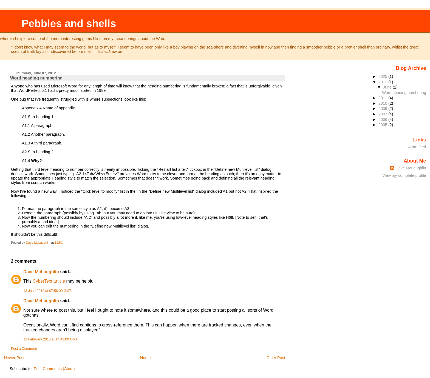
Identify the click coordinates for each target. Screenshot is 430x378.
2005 (383, 125)
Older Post (276, 358)
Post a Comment (24, 349)
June (388, 87)
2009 (383, 108)
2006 (383, 119)
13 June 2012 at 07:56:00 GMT (47, 291)
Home (145, 358)
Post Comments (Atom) (54, 368)
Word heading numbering (404, 92)
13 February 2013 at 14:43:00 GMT (50, 339)
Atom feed (417, 147)
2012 (383, 82)
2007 (383, 114)
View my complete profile (404, 175)
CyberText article (49, 281)
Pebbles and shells (68, 23)
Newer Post (14, 358)
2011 (383, 98)
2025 (383, 76)
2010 (383, 103)
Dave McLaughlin (41, 271)
